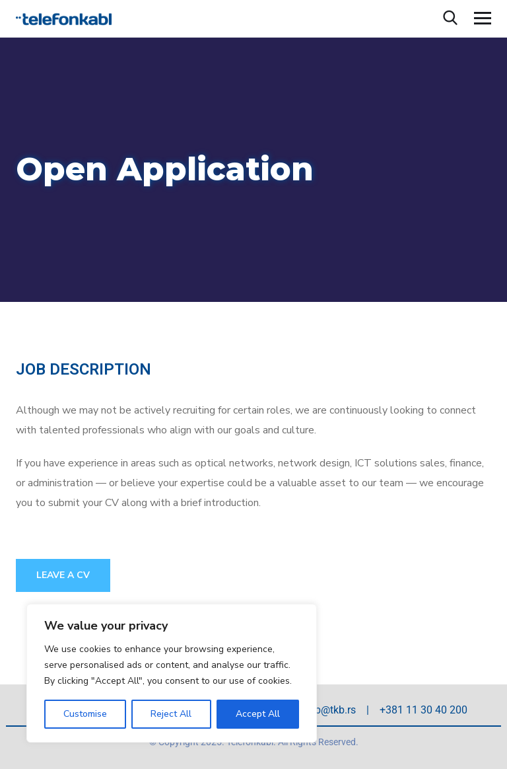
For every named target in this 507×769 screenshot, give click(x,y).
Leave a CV (63, 575)
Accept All (258, 714)
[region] (171, 673)
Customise (85, 714)
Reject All (171, 714)
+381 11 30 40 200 (423, 710)
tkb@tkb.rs (331, 710)
